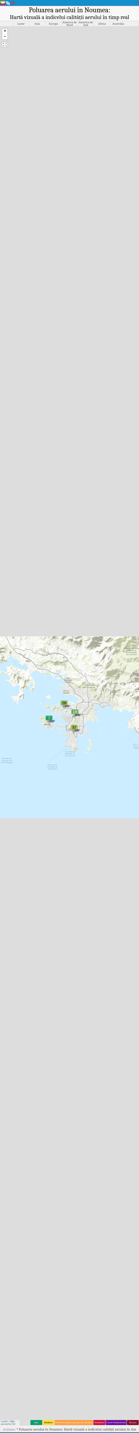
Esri (13, 1423)
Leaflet (4, 1421)
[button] (4, 31)
